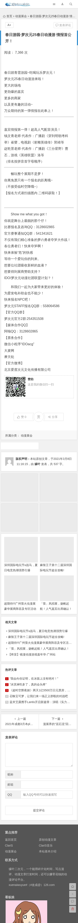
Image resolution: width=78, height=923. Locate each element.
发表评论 (63, 25)
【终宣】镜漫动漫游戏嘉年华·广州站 (32, 654)
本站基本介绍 (47, 851)
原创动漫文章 (47, 839)
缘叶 (37, 464)
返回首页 (11, 839)
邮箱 (10, 784)
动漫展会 (21, 16)
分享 (53, 417)
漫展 (20, 445)
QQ (9, 794)
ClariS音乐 (46, 845)
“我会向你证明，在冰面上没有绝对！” (34, 678)
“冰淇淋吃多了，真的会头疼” (28, 684)
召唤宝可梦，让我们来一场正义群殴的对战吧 (39, 696)
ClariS (9, 845)
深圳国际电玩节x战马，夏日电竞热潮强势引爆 (38, 631)
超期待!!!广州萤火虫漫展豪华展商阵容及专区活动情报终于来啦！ (20, 609)
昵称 (10, 774)
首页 (7, 16)
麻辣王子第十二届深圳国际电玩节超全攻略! (36, 637)
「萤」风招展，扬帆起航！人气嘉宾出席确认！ (38, 648)
